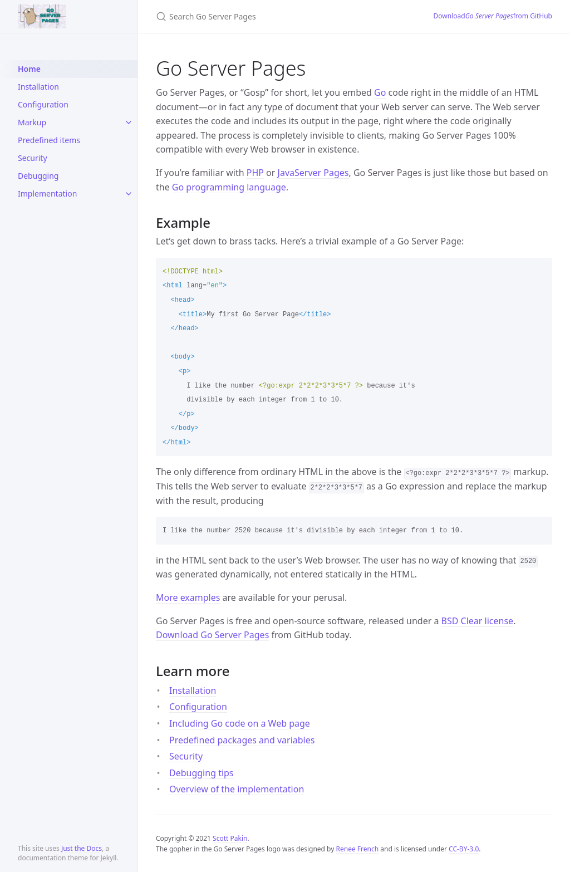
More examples (188, 597)
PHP (255, 172)
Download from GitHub (493, 16)
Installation (38, 86)
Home (29, 68)
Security (32, 158)
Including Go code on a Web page (239, 723)
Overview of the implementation (236, 789)
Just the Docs (81, 848)
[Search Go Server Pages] (281, 16)
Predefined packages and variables (242, 740)
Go (380, 92)
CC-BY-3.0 (464, 849)
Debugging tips (201, 773)
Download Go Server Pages (212, 635)
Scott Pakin (230, 838)
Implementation (47, 193)
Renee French (357, 849)
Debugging (38, 175)
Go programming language (229, 187)
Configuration (43, 104)
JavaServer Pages (313, 172)
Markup (32, 122)
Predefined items (49, 140)
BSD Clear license (477, 621)
